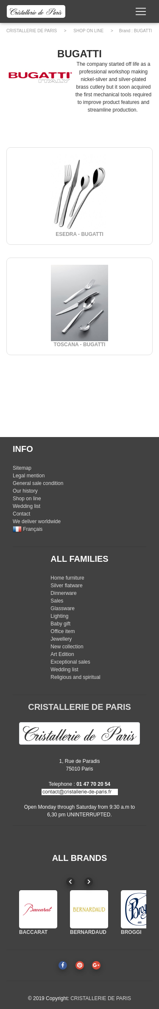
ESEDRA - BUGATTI (79, 234)
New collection (66, 647)
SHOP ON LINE (88, 30)
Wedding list (26, 506)
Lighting (59, 616)
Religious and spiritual (75, 677)
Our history (25, 491)
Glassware (62, 608)
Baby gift (60, 624)
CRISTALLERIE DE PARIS (31, 30)
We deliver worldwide (37, 521)
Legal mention (29, 476)
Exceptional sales (70, 662)
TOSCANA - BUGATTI (80, 345)
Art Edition (62, 654)
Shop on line (27, 499)
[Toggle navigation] (140, 11)
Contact (21, 514)
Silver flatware (66, 586)
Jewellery (61, 639)
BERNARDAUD (88, 932)
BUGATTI (143, 30)
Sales (56, 601)
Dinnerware (63, 593)
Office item (62, 631)
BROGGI (131, 932)
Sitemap (22, 468)
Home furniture (67, 578)
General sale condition (38, 483)
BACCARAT (33, 932)
